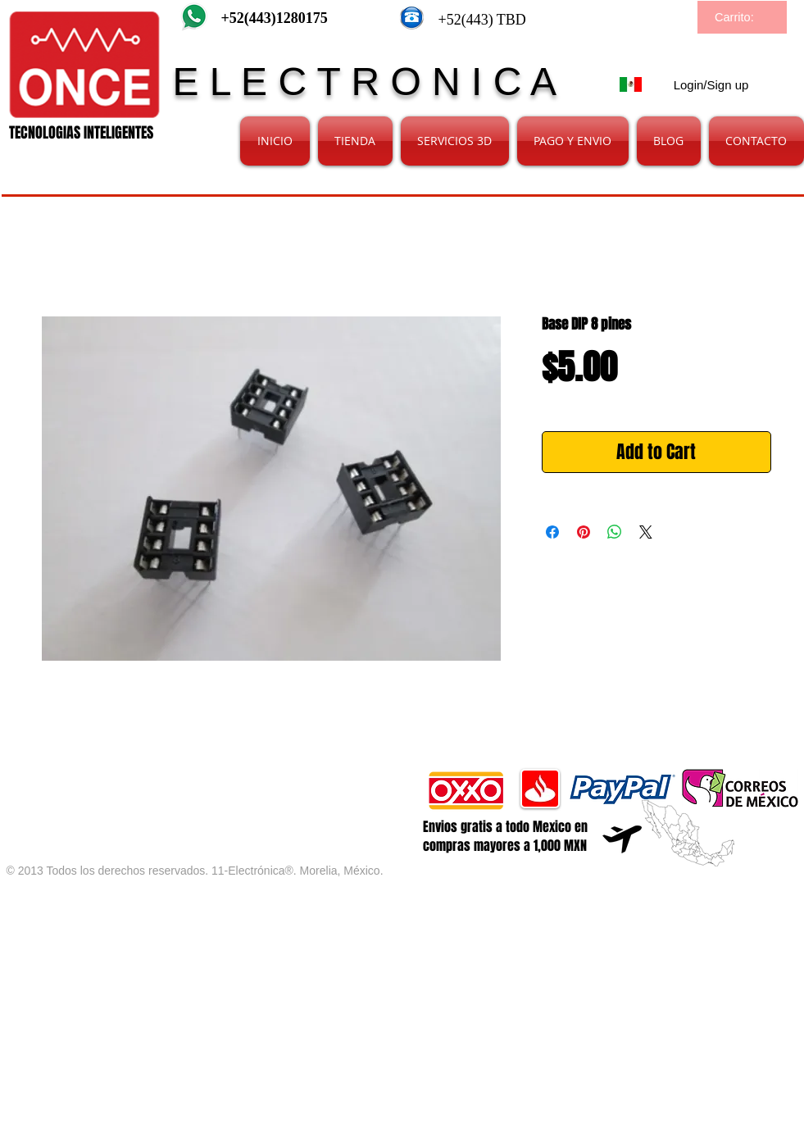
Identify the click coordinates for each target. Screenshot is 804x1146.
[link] (743, 18)
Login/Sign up (711, 85)
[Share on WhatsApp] (615, 532)
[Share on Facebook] (552, 532)
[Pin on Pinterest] (583, 532)
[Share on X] (646, 532)
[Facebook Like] (199, 776)
